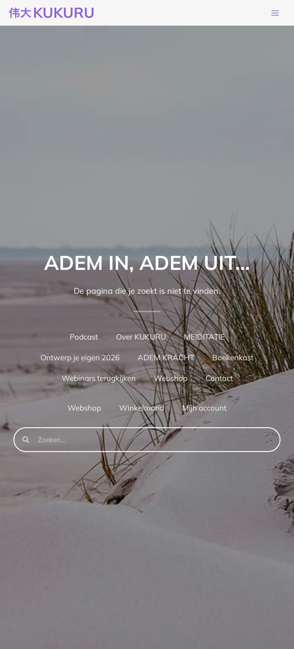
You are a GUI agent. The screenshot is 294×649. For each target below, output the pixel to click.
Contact (219, 379)
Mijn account (204, 408)
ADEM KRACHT (166, 358)
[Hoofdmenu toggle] (275, 13)
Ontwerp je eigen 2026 (80, 358)
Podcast (84, 337)
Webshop (170, 379)
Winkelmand (141, 408)
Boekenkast (233, 358)
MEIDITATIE (204, 337)
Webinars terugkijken (99, 379)
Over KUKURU (141, 337)
